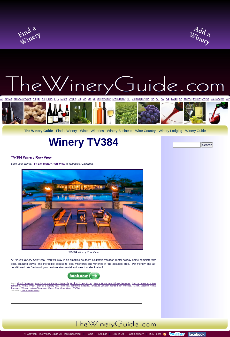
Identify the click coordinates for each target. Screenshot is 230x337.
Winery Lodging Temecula (34, 288)
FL (39, 99)
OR (167, 99)
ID (51, 99)
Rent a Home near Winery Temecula (111, 283)
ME (79, 99)
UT (198, 99)
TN (190, 99)
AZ (10, 99)
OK (162, 99)
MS (104, 99)
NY (143, 99)
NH (128, 99)
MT (114, 99)
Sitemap (102, 334)
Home (90, 334)
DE (34, 99)
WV (218, 99)
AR (15, 99)
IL (55, 99)
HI (47, 99)
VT (203, 99)
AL (1, 99)
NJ (133, 99)
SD (185, 99)
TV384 (136, 286)
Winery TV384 (73, 288)
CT (29, 99)
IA (62, 99)
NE (119, 99)
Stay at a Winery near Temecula (53, 286)
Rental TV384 (28, 286)
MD (84, 99)
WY (228, 99)
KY (70, 99)
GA (43, 99)
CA (20, 99)
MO (109, 99)
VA (207, 99)
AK (6, 99)
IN (58, 99)
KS (65, 99)
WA (213, 99)
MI (94, 99)
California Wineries (30, 290)
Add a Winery (136, 334)
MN (99, 99)
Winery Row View (56, 288)
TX (194, 99)
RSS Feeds (155, 334)
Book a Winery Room (81, 283)
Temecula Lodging (80, 286)
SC (180, 99)
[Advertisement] (115, 35)
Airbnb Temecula (25, 283)
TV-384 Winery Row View (31, 157)
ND (152, 99)
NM (138, 99)
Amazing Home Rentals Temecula (52, 283)
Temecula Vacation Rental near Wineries (111, 286)
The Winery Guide (48, 334)
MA (90, 99)
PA (172, 99)
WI (222, 99)
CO (25, 99)
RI (176, 99)
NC (147, 99)
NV (123, 99)
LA (74, 99)
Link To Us (118, 334)
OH (158, 99)
